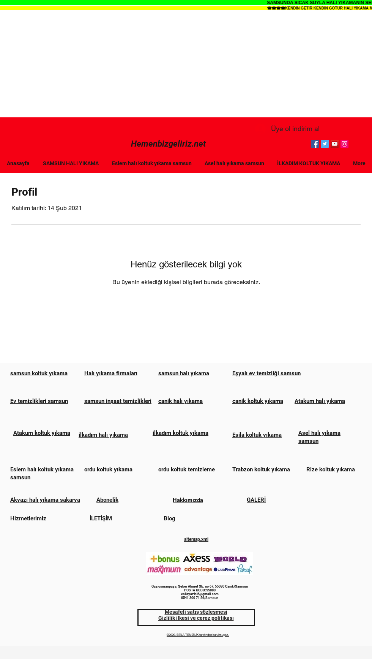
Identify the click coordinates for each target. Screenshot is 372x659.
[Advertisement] (186, 64)
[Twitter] (325, 144)
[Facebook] (315, 144)
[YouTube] (335, 144)
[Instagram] (344, 144)
